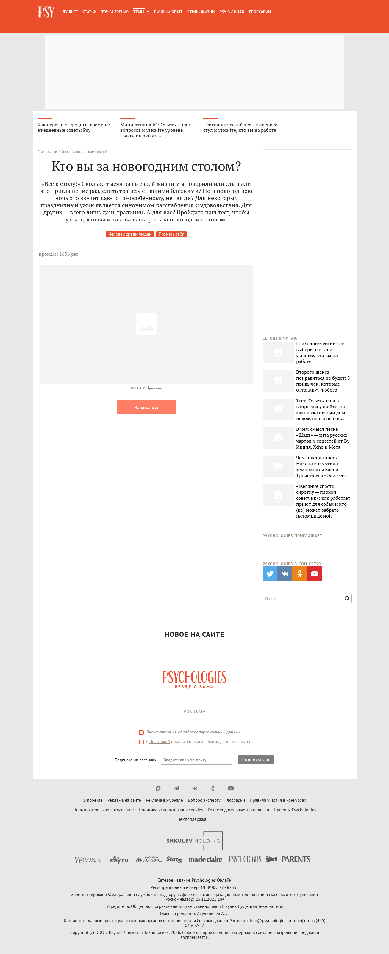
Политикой (159, 741)
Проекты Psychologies (295, 809)
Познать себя (171, 234)
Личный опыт (168, 12)
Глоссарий (260, 12)
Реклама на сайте (124, 800)
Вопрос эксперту (204, 800)
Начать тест (146, 407)
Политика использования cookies (171, 809)
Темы (138, 12)
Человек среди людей (129, 234)
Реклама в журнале (164, 800)
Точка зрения (115, 12)
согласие (163, 732)
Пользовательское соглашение (103, 809)
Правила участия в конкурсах (278, 800)
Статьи (89, 12)
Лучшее (70, 12)
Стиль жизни (201, 12)
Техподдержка (192, 819)
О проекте (93, 800)
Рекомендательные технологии (238, 809)
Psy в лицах (231, 12)
